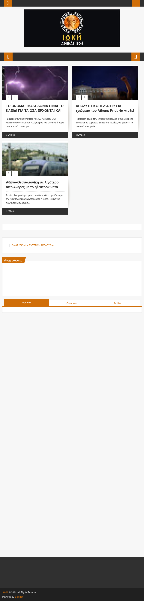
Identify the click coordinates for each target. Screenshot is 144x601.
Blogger (19, 597)
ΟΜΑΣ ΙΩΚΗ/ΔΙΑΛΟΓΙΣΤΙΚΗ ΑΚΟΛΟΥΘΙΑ (33, 245)
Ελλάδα (11, 135)
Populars (26, 302)
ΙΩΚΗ (5, 592)
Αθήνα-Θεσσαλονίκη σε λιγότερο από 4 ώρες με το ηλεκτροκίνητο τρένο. (32, 187)
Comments (72, 303)
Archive (117, 303)
